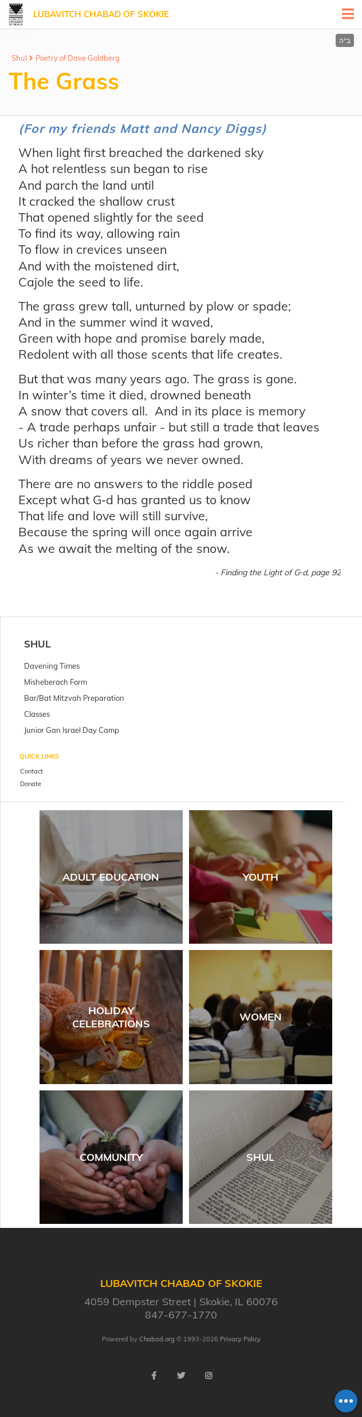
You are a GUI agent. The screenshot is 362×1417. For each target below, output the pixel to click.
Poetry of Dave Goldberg (78, 57)
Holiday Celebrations (111, 1017)
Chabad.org (157, 1339)
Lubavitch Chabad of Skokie (101, 14)
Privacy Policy (240, 1339)
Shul (19, 57)
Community (111, 1157)
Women (260, 1016)
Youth (260, 877)
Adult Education (110, 877)
